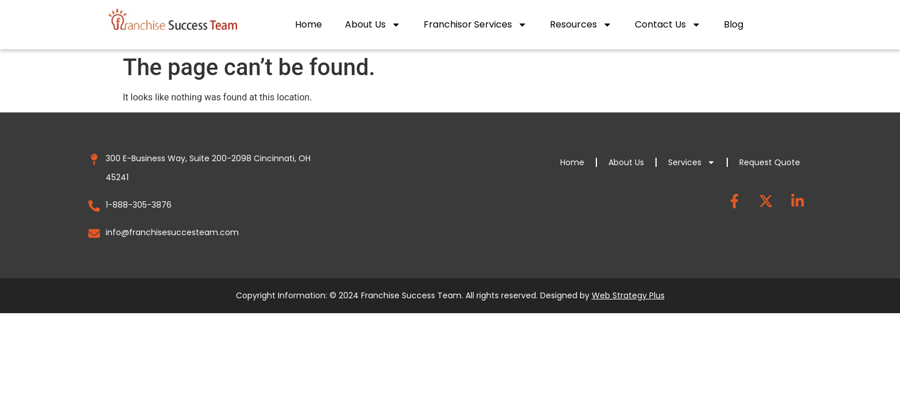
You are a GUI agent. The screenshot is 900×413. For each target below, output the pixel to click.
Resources (581, 24)
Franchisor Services (475, 24)
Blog (733, 24)
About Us (373, 24)
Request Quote (769, 162)
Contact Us (668, 24)
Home (308, 24)
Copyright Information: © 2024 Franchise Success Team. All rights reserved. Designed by (450, 295)
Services (691, 162)
